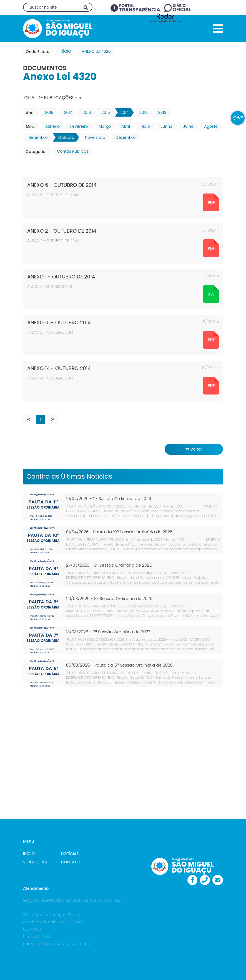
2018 (47, 112)
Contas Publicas (71, 151)
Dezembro (124, 137)
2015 (104, 112)
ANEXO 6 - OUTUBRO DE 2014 (62, 185)
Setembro (36, 137)
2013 (142, 112)
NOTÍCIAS (70, 853)
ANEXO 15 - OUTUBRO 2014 (59, 322)
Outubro (65, 137)
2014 (123, 112)
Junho (165, 126)
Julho (186, 126)
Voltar (193, 449)
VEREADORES (35, 862)
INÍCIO (29, 853)
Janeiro (51, 126)
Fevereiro (77, 126)
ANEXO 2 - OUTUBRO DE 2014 (61, 230)
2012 (160, 112)
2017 (66, 112)
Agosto (209, 126)
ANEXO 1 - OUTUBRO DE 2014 (61, 276)
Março (103, 126)
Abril (124, 126)
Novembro (93, 137)
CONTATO (70, 862)
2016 (85, 112)
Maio (143, 126)
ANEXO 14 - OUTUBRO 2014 (59, 368)
